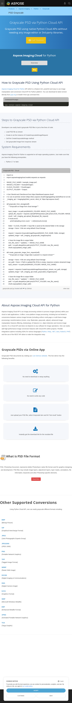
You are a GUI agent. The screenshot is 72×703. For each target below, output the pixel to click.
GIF (3, 528)
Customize (20, 695)
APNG (4, 615)
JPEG (4, 536)
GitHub (29, 288)
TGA (3, 623)
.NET (53, 331)
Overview (34, 63)
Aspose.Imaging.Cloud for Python (13, 89)
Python (44, 331)
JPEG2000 (5, 543)
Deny (51, 695)
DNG (3, 583)
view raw (66, 288)
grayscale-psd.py (9, 288)
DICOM (4, 575)
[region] (36, 229)
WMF (3, 599)
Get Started (36, 40)
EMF (3, 607)
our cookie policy (27, 686)
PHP (68, 331)
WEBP (4, 567)
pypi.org (13, 95)
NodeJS (63, 331)
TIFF (3, 559)
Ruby (49, 331)
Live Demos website (39, 356)
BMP (3, 520)
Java (57, 331)
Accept (36, 690)
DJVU (4, 591)
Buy (34, 70)
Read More (35, 479)
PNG (3, 551)
